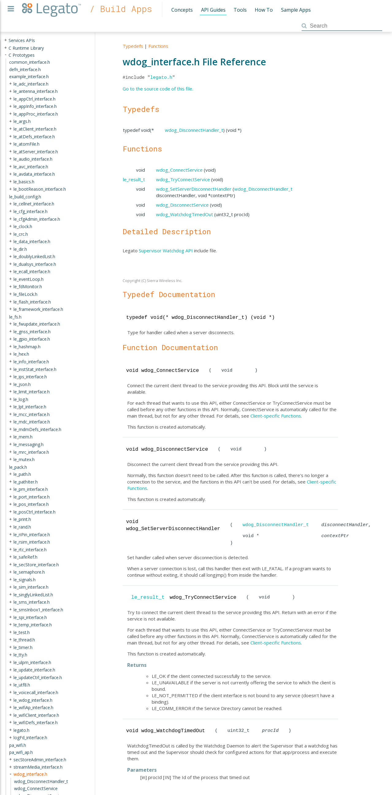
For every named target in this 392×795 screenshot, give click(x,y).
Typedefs (133, 46)
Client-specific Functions (275, 416)
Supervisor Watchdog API (166, 250)
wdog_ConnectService (179, 170)
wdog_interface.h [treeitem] (30, 774)
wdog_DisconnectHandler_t (194, 130)
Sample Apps (296, 9)
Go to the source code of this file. (158, 89)
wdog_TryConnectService (183, 179)
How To (264, 9)
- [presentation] (5, 55)
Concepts (182, 9)
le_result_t (134, 179)
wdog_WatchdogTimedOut (184, 214)
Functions (158, 46)
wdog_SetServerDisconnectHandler (193, 189)
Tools (240, 9)
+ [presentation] (5, 40)
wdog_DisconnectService (182, 205)
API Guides (213, 9)
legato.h (161, 78)
